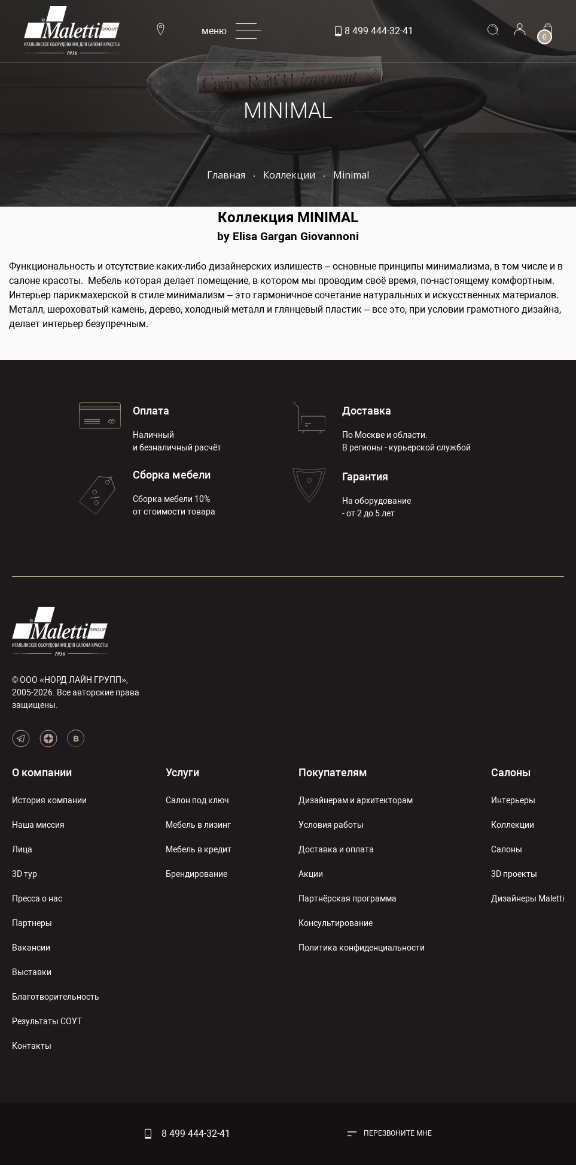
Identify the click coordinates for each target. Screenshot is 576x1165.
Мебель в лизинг (198, 825)
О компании (42, 772)
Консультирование (335, 923)
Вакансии (31, 947)
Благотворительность (55, 996)
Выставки (31, 972)
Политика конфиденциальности (361, 947)
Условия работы (331, 825)
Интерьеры (513, 800)
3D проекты (514, 874)
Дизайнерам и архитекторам (355, 800)
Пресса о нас (37, 898)
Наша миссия (38, 825)
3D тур (24, 874)
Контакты (31, 1046)
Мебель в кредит (198, 849)
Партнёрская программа (347, 898)
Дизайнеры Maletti (527, 898)
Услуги (182, 772)
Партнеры (32, 923)
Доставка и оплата (336, 849)
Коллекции (512, 825)
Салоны (511, 772)
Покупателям (332, 772)
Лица (22, 849)
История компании (49, 800)
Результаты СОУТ (47, 1021)
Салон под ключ (197, 800)
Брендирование (196, 874)
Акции (310, 874)
